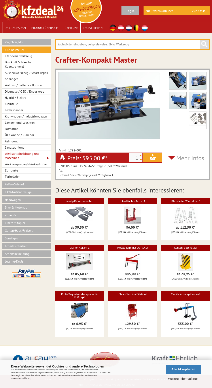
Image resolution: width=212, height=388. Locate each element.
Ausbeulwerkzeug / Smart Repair (26, 73)
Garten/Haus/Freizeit (19, 231)
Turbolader (12, 177)
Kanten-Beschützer (185, 248)
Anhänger (11, 79)
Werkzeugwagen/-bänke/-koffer (26, 164)
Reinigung (12, 141)
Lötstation (12, 129)
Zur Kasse (198, 11)
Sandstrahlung (15, 147)
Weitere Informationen (183, 379)
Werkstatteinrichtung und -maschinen (23, 156)
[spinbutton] (134, 157)
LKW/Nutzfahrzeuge (18, 192)
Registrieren (92, 28)
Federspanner (14, 110)
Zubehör (10, 215)
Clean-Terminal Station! (133, 294)
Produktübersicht (45, 28)
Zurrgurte (11, 170)
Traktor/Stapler (15, 223)
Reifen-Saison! (14, 184)
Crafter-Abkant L (79, 248)
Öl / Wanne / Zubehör (19, 135)
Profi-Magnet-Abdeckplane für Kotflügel (79, 295)
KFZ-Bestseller (14, 50)
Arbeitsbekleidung (17, 254)
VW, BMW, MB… (15, 42)
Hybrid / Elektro (15, 98)
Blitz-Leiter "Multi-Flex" (185, 201)
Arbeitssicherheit (16, 246)
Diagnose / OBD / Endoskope (24, 91)
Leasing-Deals (14, 261)
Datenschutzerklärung (21, 378)
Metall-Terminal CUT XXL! (132, 248)
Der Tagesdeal (16, 28)
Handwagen (13, 200)
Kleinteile (11, 104)
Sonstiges (11, 238)
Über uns (71, 28)
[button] (140, 155)
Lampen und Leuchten (20, 123)
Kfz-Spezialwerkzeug (18, 56)
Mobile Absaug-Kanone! (185, 294)
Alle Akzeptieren (183, 369)
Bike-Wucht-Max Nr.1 (132, 201)
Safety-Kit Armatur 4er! (79, 201)
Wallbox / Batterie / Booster (23, 85)
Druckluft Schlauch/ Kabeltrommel (18, 64)
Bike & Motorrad (16, 207)
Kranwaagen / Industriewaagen (26, 116)
